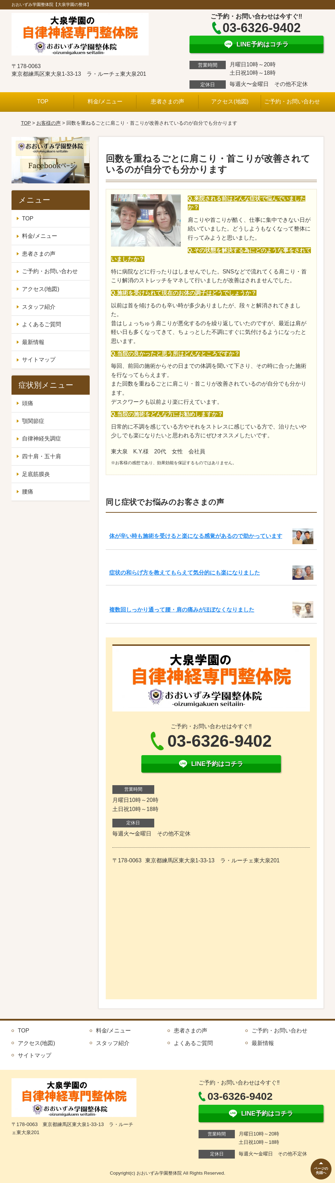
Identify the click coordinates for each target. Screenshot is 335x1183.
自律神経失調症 (41, 438)
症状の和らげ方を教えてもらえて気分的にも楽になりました (184, 573)
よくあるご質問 (41, 324)
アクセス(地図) (229, 101)
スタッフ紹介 (38, 307)
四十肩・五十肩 (41, 456)
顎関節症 (33, 421)
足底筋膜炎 (36, 474)
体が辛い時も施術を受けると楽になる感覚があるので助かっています (195, 536)
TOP (43, 101)
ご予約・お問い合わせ (292, 101)
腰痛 (27, 492)
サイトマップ (38, 360)
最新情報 (33, 342)
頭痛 (27, 403)
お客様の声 (48, 123)
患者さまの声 (167, 101)
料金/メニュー (105, 101)
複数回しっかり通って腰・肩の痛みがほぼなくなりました (181, 610)
